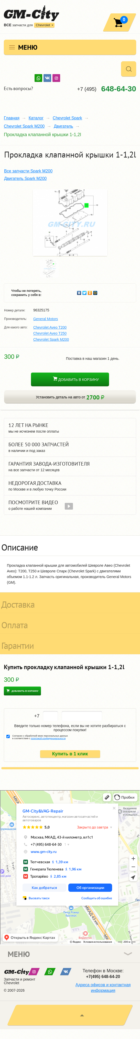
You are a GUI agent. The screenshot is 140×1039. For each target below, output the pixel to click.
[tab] (70, 545)
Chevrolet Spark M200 (24, 126)
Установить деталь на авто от (70, 397)
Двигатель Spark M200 (25, 178)
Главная (11, 118)
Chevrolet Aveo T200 (50, 327)
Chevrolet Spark (67, 118)
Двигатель (63, 126)
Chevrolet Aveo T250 (50, 333)
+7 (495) (106, 88)
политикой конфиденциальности (48, 738)
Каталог (36, 118)
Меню (27, 47)
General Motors (45, 319)
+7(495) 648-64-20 (103, 976)
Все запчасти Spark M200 (28, 171)
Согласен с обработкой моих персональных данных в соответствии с (40, 737)
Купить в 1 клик (70, 753)
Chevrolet (43, 25)
